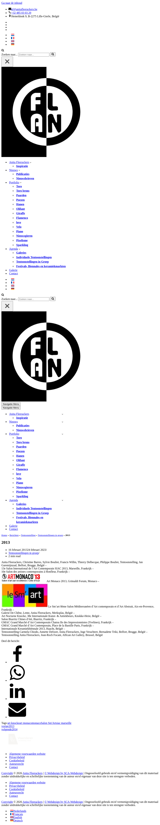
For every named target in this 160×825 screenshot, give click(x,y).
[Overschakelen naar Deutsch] (16, 820)
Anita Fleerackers (32, 773)
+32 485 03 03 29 (21, 12)
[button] (30, 162)
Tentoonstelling (28, 535)
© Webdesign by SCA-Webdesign (64, 773)
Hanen (20, 204)
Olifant (20, 208)
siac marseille (64, 723)
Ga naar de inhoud (11, 2)
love (18, 222)
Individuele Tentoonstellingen (34, 257)
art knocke (13, 723)
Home (4, 535)
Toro (19, 186)
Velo (18, 226)
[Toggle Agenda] (62, 500)
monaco (36, 723)
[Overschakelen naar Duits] (12, 44)
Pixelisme (22, 240)
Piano (19, 231)
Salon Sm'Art (48, 723)
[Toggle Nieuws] (62, 421)
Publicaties (22, 173)
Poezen (20, 199)
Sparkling (22, 244)
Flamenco (22, 217)
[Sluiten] (7, 62)
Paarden (21, 195)
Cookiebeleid (16, 760)
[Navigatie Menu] (11, 404)
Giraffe (20, 213)
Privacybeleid (17, 757)
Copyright (7, 773)
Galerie (13, 270)
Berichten (14, 535)
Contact (13, 273)
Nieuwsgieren (24, 235)
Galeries (21, 252)
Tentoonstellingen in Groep (32, 261)
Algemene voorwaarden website (27, 753)
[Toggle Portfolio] (62, 433)
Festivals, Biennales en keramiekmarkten (41, 266)
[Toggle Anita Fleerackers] (62, 414)
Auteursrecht (16, 763)
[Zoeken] (2, 50)
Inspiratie (22, 166)
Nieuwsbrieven (25, 178)
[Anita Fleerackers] (46, 156)
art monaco (25, 723)
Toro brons (22, 190)
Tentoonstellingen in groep (50, 535)
